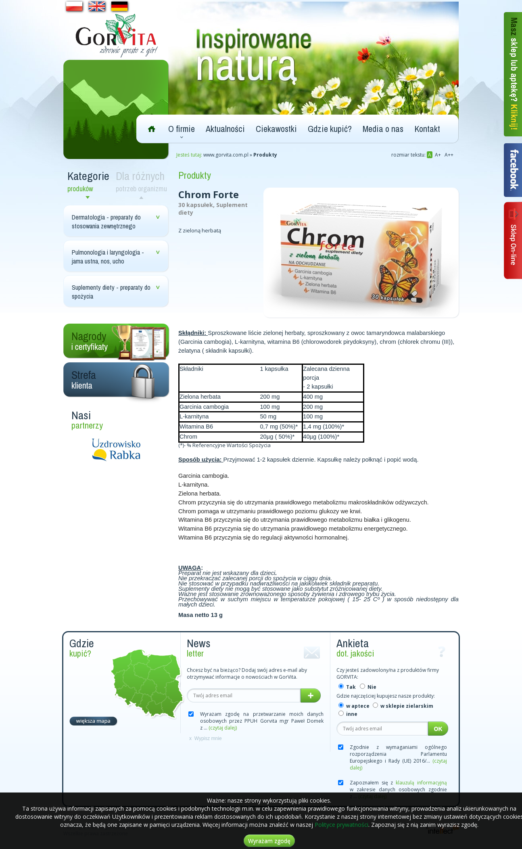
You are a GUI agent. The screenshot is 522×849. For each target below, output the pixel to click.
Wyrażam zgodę (269, 841)
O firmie (181, 128)
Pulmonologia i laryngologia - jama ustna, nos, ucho (108, 257)
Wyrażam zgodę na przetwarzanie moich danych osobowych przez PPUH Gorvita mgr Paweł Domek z (262, 721)
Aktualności (225, 128)
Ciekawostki (276, 128)
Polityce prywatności (341, 824)
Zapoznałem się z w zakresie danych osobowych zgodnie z (398, 789)
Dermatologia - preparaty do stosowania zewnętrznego (106, 221)
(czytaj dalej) (223, 727)
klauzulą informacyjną (421, 782)
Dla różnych (143, 181)
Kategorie (89, 181)
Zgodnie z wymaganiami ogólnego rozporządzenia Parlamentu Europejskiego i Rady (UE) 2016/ (398, 757)
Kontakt (427, 128)
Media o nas (383, 128)
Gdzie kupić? (330, 128)
